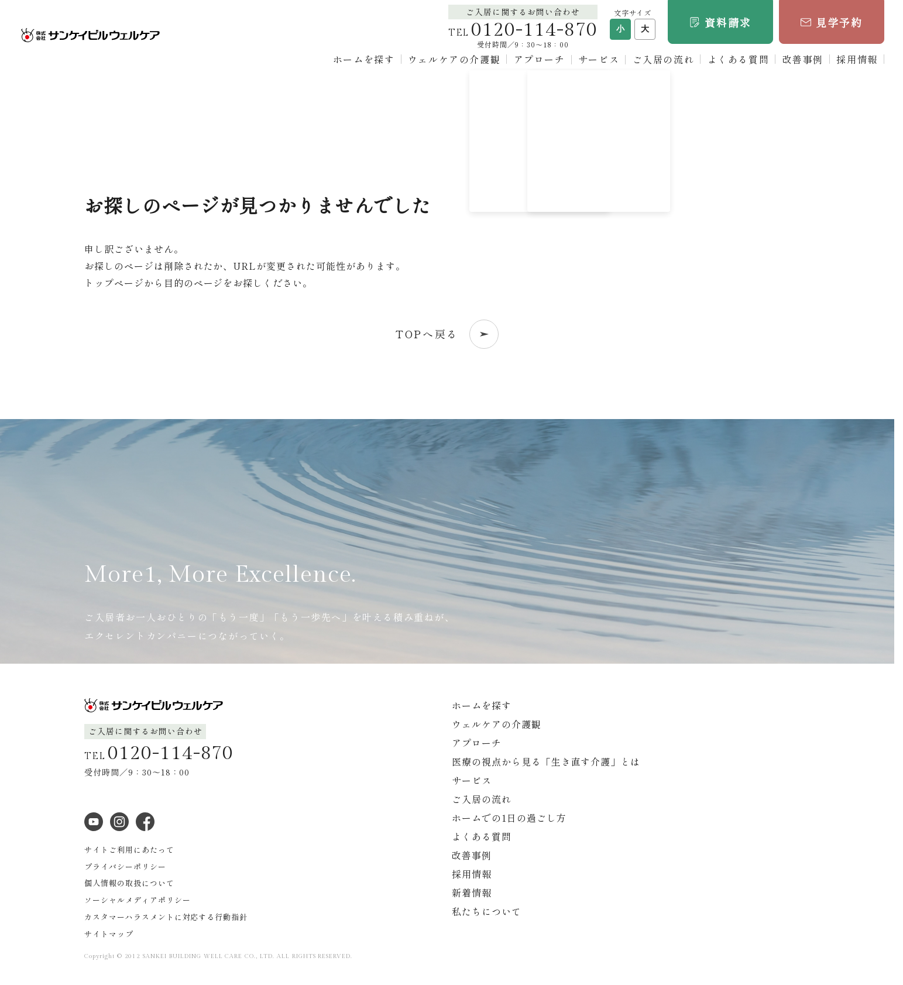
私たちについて (486, 911)
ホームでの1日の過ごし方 (509, 818)
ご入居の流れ (664, 59)
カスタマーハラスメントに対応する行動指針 (166, 916)
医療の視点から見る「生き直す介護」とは (546, 761)
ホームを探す (364, 59)
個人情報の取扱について (129, 882)
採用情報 (856, 59)
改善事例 (802, 59)
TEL (523, 33)
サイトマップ (108, 933)
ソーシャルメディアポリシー (137, 899)
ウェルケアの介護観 (454, 59)
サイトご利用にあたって (129, 849)
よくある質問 (739, 59)
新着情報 (472, 893)
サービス (598, 59)
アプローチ (539, 59)
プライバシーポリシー (125, 866)
